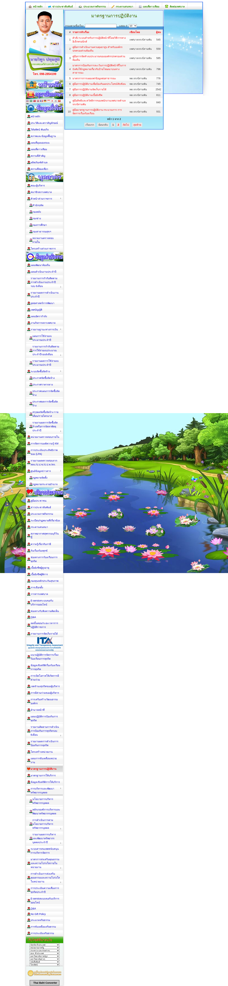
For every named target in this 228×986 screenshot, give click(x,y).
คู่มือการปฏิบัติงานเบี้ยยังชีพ (87, 95)
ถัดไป (126, 124)
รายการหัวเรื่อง (80, 32)
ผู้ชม (158, 32)
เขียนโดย (134, 32)
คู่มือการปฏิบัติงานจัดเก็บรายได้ (89, 89)
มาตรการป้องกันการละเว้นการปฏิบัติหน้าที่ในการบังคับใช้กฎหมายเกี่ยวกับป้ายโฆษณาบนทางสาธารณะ (99, 69)
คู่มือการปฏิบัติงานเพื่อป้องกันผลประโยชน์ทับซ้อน (99, 83)
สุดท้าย (137, 124)
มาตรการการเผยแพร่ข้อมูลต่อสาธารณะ (94, 78)
